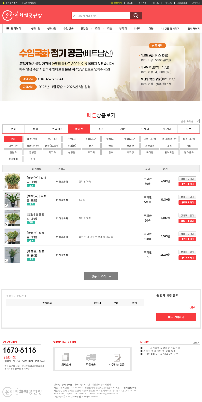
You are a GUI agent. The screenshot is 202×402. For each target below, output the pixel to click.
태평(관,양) (33, 145)
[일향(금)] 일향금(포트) (36, 198)
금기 (91, 145)
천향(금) (71, 145)
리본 (123, 129)
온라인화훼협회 (29, 2)
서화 (189, 145)
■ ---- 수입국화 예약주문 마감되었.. (161, 348)
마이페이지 (182, 2)
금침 (110, 145)
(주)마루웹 (76, 396)
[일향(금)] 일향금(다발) (36, 180)
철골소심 (150, 145)
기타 (32, 159)
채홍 (169, 145)
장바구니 (155, 2)
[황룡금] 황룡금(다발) (35, 235)
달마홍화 (189, 152)
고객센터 (196, 2)
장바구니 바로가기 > (17, 295)
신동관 (71, 152)
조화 (101, 129)
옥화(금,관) (91, 138)
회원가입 (142, 2)
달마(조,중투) (52, 145)
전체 (13, 129)
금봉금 (32, 152)
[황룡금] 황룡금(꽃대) (35, 253)
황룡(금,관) (189, 138)
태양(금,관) (150, 138)
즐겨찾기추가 (9, 2)
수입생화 (57, 129)
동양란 (79, 129)
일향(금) (110, 138)
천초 (110, 152)
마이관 (149, 152)
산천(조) (71, 138)
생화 (35, 129)
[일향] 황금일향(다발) (35, 216)
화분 (188, 129)
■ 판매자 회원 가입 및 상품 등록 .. (159, 351)
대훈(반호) (32, 138)
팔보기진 (169, 152)
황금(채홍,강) (169, 138)
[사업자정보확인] (129, 387)
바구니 (167, 129)
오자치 (91, 152)
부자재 (145, 129)
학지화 (52, 152)
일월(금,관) (130, 138)
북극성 (130, 152)
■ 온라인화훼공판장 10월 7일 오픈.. (160, 354)
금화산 (130, 145)
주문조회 (168, 2)
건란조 (13, 152)
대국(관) (13, 145)
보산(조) (52, 138)
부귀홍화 (13, 159)
